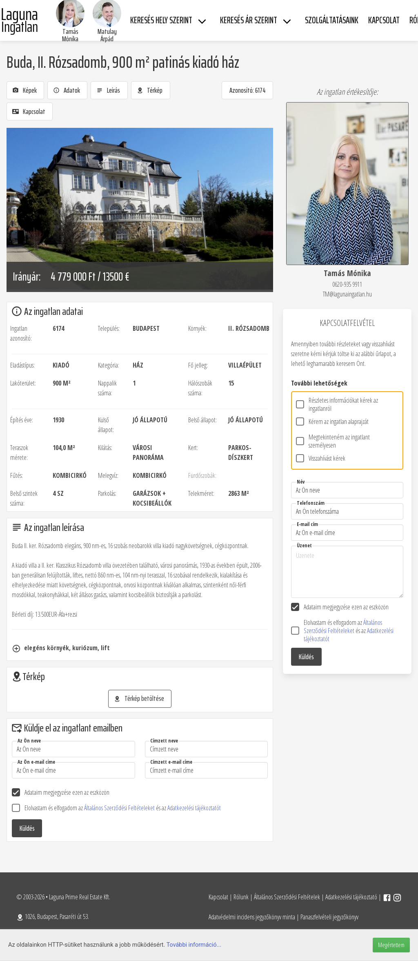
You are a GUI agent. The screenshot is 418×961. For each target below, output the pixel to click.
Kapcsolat (218, 896)
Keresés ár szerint (248, 20)
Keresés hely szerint (161, 20)
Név (301, 481)
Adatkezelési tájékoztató (351, 896)
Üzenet (304, 545)
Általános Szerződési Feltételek (287, 896)
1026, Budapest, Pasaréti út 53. (52, 916)
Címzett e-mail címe (171, 761)
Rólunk (241, 896)
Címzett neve (164, 740)
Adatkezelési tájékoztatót (194, 807)
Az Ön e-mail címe (36, 761)
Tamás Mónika (70, 35)
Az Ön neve (29, 740)
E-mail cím (307, 524)
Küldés (27, 828)
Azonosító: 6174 (247, 90)
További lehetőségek (319, 383)
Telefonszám (311, 502)
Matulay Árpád (107, 35)
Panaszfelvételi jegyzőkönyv (329, 916)
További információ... (194, 944)
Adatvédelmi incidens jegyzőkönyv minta (252, 916)
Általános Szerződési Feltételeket (120, 807)
